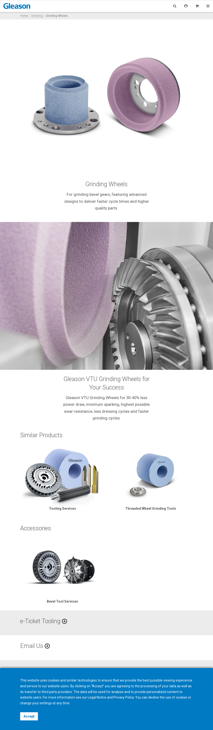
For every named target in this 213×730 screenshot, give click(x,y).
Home (24, 16)
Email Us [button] (35, 645)
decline (153, 697)
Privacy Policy (123, 697)
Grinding (37, 16)
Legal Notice (97, 697)
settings (46, 703)
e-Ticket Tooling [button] (43, 621)
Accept (29, 716)
